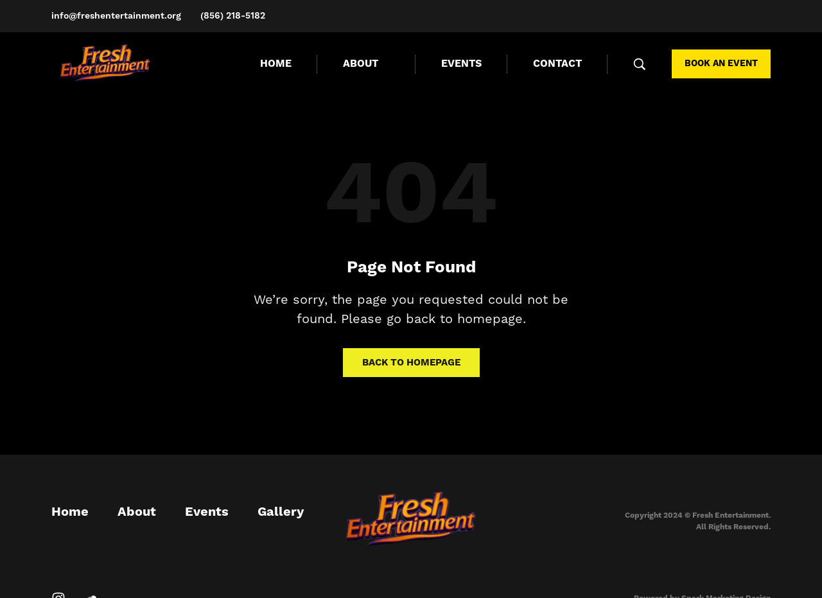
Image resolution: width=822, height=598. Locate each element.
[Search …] (639, 64)
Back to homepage (411, 362)
